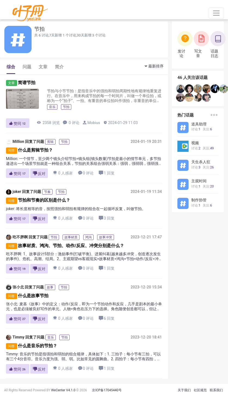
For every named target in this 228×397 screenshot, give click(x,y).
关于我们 (184, 390)
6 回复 (106, 318)
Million (15, 142)
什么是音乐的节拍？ (37, 345)
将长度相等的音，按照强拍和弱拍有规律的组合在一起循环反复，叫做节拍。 (81, 209)
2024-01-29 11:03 (120, 122)
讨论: (196, 129)
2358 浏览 (48, 122)
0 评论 (71, 122)
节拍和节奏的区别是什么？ (44, 200)
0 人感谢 (63, 173)
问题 (27, 66)
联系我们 (216, 390)
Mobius (93, 123)
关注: (207, 129)
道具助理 (199, 124)
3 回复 (106, 218)
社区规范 (200, 390)
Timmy (15, 337)
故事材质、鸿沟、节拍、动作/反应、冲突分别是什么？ (71, 245)
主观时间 (199, 181)
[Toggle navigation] (216, 13)
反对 (39, 173)
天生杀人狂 (200, 162)
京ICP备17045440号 (107, 390)
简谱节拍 (26, 82)
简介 (59, 66)
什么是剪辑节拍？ (35, 150)
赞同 (18, 123)
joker (13, 192)
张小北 (15, 287)
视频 (195, 143)
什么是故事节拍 (33, 295)
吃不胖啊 (17, 237)
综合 (11, 66)
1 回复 (106, 173)
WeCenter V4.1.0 (63, 390)
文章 (43, 66)
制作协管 (199, 200)
